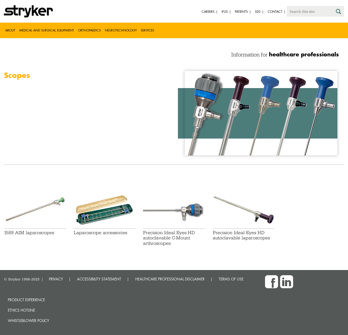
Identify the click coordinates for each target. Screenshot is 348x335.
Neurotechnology (121, 30)
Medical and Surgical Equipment (46, 30)
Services (147, 30)
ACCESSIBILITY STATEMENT (99, 279)
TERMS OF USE (231, 279)
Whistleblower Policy (28, 320)
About (10, 30)
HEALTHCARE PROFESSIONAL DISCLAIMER (170, 279)
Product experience (26, 299)
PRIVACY (56, 279)
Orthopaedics (89, 30)
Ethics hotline (21, 310)
